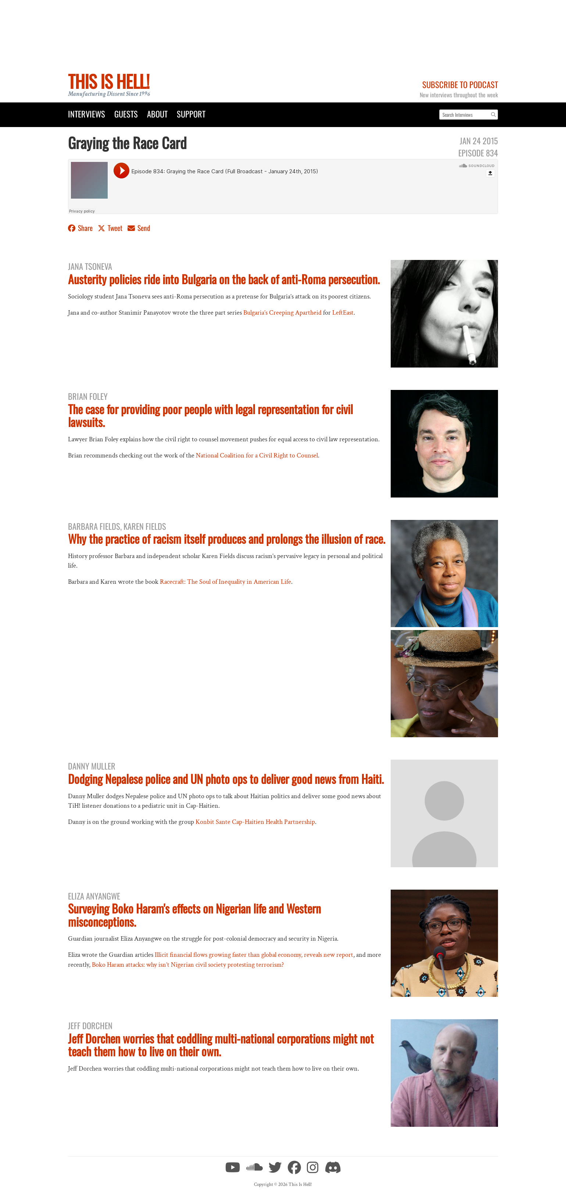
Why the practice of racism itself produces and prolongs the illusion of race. (226, 538)
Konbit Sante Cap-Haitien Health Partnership (255, 822)
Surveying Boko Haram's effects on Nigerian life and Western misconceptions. (194, 915)
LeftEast (343, 312)
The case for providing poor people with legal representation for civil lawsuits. (210, 415)
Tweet (111, 227)
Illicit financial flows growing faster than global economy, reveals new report (254, 955)
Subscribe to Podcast (460, 84)
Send (139, 227)
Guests (126, 114)
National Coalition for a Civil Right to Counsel (257, 455)
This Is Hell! (108, 81)
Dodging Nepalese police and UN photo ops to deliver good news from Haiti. (226, 778)
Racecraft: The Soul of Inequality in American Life (225, 582)
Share (81, 227)
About (157, 114)
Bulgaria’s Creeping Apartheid (282, 312)
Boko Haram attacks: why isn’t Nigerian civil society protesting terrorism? (188, 964)
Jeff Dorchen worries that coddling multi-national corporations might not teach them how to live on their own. (221, 1045)
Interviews (86, 114)
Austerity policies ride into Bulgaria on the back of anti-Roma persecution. (224, 278)
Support (191, 114)
